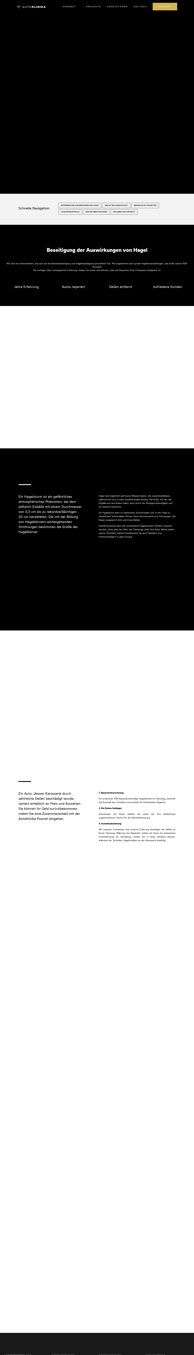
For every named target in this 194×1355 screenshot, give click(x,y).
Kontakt (164, 6)
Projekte (93, 6)
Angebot (69, 6)
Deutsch (140, 6)
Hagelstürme (117, 6)
